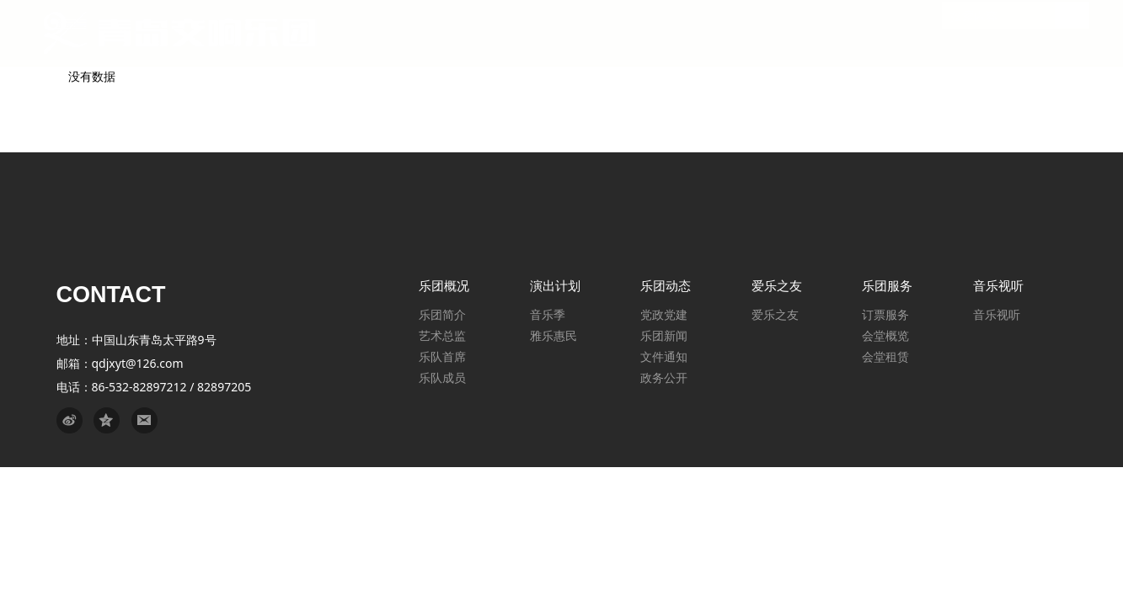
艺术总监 (442, 335)
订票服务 (885, 314)
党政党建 (663, 314)
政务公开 (663, 377)
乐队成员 (442, 377)
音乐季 (547, 314)
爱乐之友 (775, 314)
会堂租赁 (885, 356)
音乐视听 (996, 314)
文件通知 (663, 356)
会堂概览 (885, 335)
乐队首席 (442, 356)
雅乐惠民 (553, 335)
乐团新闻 (663, 335)
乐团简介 (442, 314)
